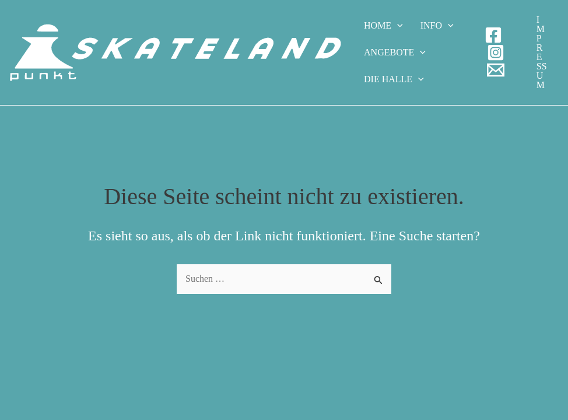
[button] (541, 52)
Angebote (395, 52)
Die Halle (394, 79)
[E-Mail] (495, 70)
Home (383, 25)
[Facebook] (493, 35)
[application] (397, 25)
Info (437, 25)
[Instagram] (495, 52)
